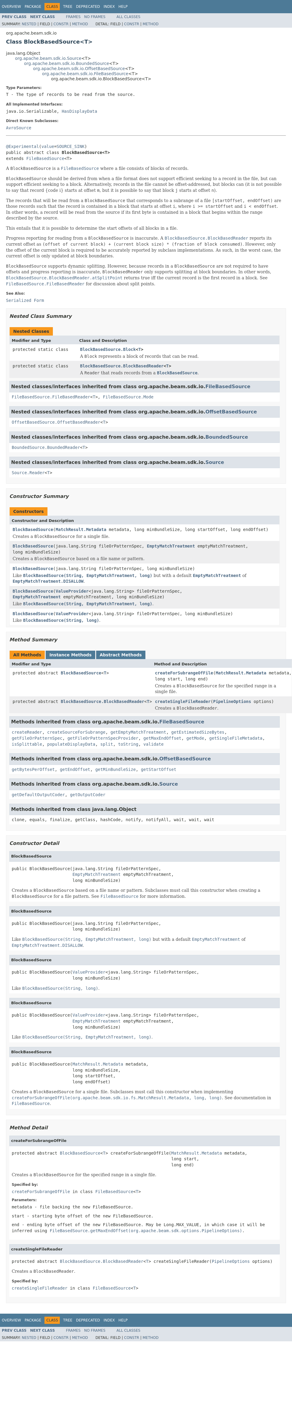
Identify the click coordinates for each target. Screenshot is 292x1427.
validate (153, 744)
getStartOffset (158, 769)
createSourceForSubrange (76, 732)
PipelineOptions (232, 701)
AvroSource (18, 127)
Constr (60, 24)
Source (214, 462)
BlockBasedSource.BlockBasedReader (122, 366)
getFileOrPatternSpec (37, 738)
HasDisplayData (79, 111)
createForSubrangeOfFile (184, 673)
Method (80, 24)
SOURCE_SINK (71, 146)
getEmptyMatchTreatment (138, 732)
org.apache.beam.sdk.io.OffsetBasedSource (79, 68)
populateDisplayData (71, 744)
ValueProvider (72, 591)
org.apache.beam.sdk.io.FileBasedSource (85, 73)
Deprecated (88, 7)
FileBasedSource (45, 158)
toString (128, 744)
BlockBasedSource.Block (108, 349)
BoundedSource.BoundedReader (46, 447)
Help (123, 7)
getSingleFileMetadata (235, 738)
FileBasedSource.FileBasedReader (51, 396)
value (47, 146)
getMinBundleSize (115, 769)
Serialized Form (25, 300)
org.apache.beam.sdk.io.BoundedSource (66, 63)
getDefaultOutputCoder (38, 794)
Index (109, 7)
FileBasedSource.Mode (128, 396)
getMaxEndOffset (162, 738)
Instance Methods (70, 654)
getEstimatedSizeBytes (197, 732)
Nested (29, 24)
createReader (27, 732)
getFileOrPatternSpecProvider (102, 738)
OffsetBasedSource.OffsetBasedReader (56, 422)
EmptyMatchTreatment (171, 546)
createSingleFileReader (183, 701)
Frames (73, 17)
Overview (11, 7)
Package (33, 7)
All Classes (128, 17)
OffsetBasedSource (231, 412)
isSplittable (27, 744)
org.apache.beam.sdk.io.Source (48, 58)
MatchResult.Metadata (81, 529)
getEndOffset (75, 769)
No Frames (94, 17)
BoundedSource (226, 437)
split (106, 744)
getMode (195, 738)
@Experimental (22, 146)
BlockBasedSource (33, 529)
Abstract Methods (121, 654)
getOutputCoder (87, 794)
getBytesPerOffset (33, 769)
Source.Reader (28, 472)
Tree (67, 7)
